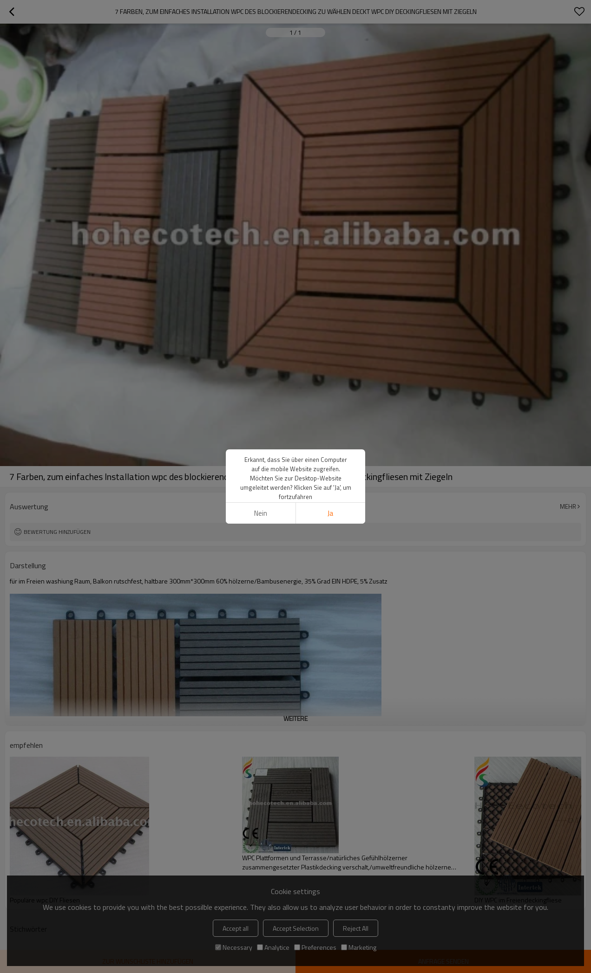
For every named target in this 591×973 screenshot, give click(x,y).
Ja (330, 513)
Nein (260, 513)
